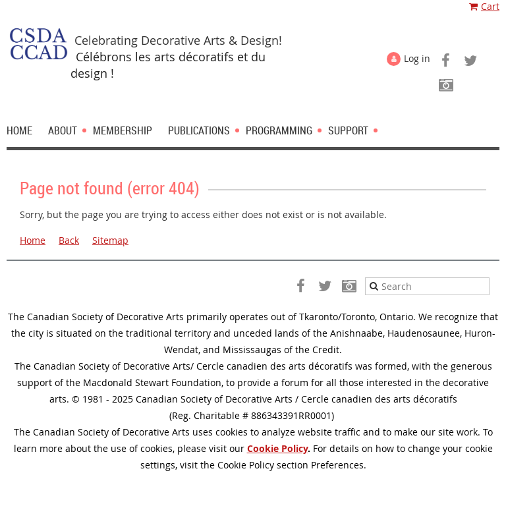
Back (69, 240)
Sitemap (110, 240)
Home (32, 240)
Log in (417, 58)
